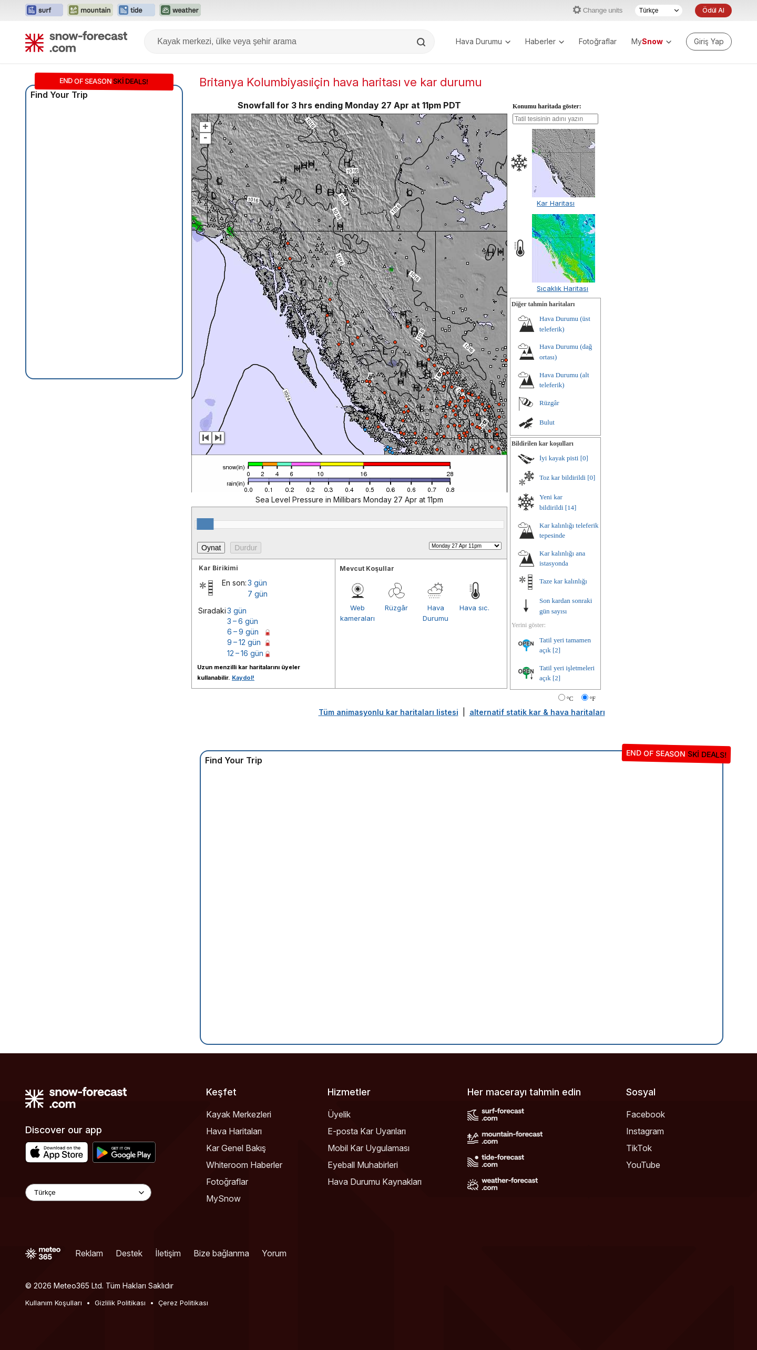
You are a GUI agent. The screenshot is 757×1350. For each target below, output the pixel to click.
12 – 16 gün (245, 653)
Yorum (274, 1253)
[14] (571, 507)
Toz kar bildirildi (562, 477)
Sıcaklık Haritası (562, 288)
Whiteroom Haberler (244, 1165)
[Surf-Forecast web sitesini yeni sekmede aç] (44, 10)
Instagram (645, 1131)
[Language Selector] (88, 1192)
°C (570, 698)
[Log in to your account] (709, 42)
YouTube (643, 1165)
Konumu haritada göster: (547, 106)
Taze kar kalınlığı (563, 581)
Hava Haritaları (234, 1131)
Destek (129, 1253)
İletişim (168, 1253)
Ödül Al (713, 10)
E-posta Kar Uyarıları (367, 1131)
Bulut (547, 422)
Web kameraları (357, 612)
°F (593, 698)
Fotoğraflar (598, 41)
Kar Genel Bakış (236, 1148)
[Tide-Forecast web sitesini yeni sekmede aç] (136, 10)
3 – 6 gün (242, 621)
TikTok (639, 1148)
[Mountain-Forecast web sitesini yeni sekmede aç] (90, 10)
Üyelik (339, 1114)
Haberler (544, 41)
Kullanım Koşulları (53, 1302)
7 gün (258, 593)
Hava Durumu (483, 41)
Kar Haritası (556, 203)
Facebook (645, 1114)
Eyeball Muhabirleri (363, 1165)
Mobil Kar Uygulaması (369, 1148)
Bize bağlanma (221, 1253)
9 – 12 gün (244, 642)
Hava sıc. (474, 607)
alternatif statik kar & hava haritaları (537, 712)
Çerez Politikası (183, 1302)
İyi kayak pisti (558, 458)
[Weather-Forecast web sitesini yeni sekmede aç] (180, 10)
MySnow (223, 1198)
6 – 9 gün (243, 631)
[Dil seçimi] (658, 10)
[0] (584, 458)
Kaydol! (243, 677)
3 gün (257, 582)
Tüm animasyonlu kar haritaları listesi (388, 712)
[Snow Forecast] (76, 41)
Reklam (89, 1253)
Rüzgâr (396, 607)
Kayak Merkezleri (238, 1114)
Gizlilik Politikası (120, 1302)
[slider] (205, 524)
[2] (556, 650)
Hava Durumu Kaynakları (375, 1181)
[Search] (422, 42)
